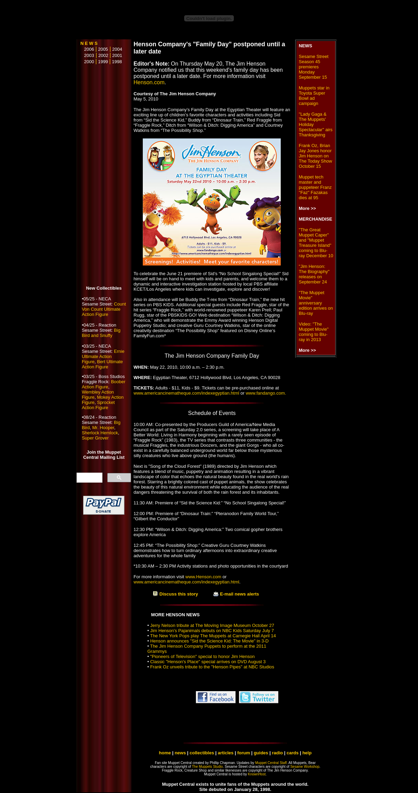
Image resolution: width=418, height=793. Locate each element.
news (180, 752)
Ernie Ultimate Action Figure (103, 356)
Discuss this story (178, 594)
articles (226, 752)
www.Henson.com (203, 576)
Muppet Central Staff (271, 763)
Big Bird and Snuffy (101, 333)
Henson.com (149, 82)
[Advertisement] (104, 175)
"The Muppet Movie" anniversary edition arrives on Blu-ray (316, 303)
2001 (117, 55)
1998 (117, 61)
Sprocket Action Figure (98, 405)
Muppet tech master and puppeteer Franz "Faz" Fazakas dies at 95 (315, 187)
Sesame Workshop (304, 766)
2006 (87, 49)
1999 (103, 61)
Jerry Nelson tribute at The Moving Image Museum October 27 (212, 625)
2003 (87, 55)
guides (261, 752)
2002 (103, 55)
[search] (89, 478)
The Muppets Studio (207, 766)
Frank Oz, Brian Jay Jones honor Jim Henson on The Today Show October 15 (315, 156)
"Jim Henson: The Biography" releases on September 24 (314, 274)
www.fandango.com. (266, 393)
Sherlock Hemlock (100, 432)
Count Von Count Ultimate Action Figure (104, 309)
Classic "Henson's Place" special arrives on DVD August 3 (208, 661)
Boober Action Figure (103, 384)
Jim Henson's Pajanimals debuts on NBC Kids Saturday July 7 (212, 630)
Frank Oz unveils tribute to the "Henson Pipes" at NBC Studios (212, 666)
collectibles (202, 752)
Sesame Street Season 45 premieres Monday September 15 (313, 67)
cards (293, 752)
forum (243, 752)
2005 (103, 49)
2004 (117, 49)
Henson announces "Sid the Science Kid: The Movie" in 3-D (209, 641)
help (307, 752)
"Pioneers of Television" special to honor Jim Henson (202, 656)
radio (277, 752)
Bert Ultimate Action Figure (102, 364)
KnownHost (257, 774)
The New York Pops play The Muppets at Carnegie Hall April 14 (213, 635)
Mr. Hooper (103, 427)
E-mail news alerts (239, 594)
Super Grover (95, 438)
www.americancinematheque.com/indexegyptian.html (186, 393)
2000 (87, 61)
